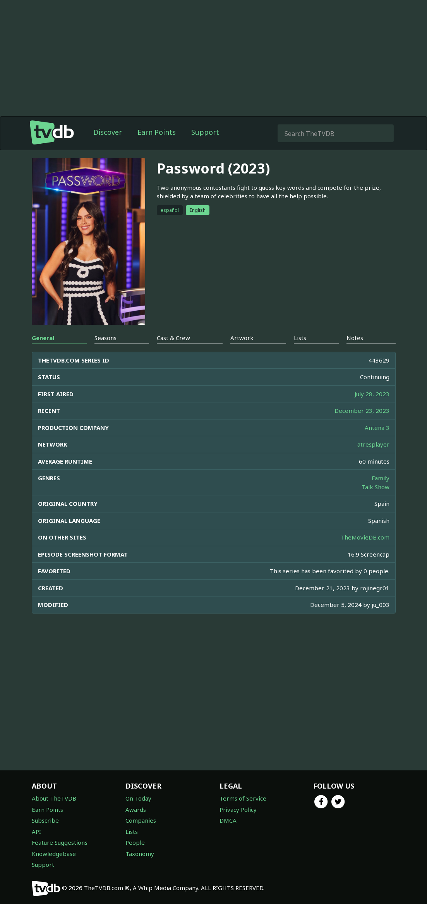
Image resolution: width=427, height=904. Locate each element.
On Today (138, 798)
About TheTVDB (54, 798)
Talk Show (375, 487)
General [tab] (43, 338)
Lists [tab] (300, 338)
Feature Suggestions (59, 842)
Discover (107, 132)
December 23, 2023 (361, 410)
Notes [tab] (354, 338)
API (36, 831)
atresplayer (373, 444)
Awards (135, 809)
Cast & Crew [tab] (173, 338)
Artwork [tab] (242, 338)
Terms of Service (243, 798)
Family (380, 478)
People (135, 842)
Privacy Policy (238, 809)
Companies (140, 820)
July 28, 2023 (372, 394)
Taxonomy (139, 854)
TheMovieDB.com (365, 537)
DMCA (228, 820)
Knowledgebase (54, 854)
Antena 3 (377, 427)
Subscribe (45, 820)
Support (205, 132)
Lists (131, 831)
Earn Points (156, 132)
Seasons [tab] (105, 338)
